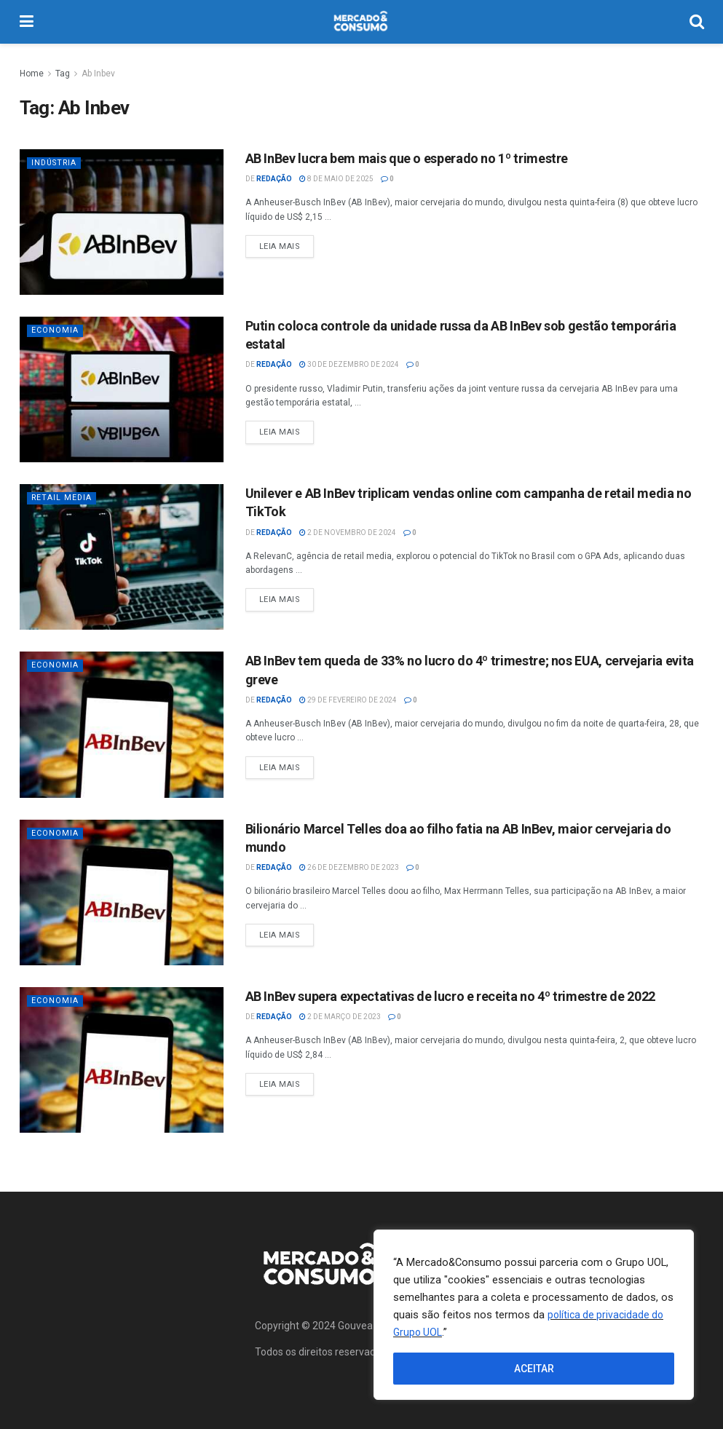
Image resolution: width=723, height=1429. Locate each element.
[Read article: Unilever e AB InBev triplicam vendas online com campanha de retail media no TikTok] (122, 557)
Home (32, 73)
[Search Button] (697, 22)
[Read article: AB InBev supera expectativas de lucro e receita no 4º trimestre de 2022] (122, 1060)
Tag (62, 73)
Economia (55, 330)
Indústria (55, 162)
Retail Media (62, 497)
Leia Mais (287, 243)
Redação (274, 179)
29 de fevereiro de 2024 (348, 700)
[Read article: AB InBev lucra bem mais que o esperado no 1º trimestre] (122, 222)
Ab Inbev (98, 73)
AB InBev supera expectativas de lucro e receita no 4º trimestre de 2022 (450, 996)
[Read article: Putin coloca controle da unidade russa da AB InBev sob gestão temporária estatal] (122, 389)
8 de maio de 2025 (336, 179)
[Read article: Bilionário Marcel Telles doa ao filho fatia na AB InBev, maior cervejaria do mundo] (122, 892)
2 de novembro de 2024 (347, 533)
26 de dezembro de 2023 (349, 867)
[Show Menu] (26, 22)
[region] (534, 1315)
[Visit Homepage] (361, 21)
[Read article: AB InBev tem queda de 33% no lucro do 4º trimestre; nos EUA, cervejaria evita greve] (122, 724)
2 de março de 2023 (340, 1017)
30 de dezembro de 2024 (349, 364)
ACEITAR (534, 1368)
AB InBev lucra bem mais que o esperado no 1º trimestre (407, 158)
